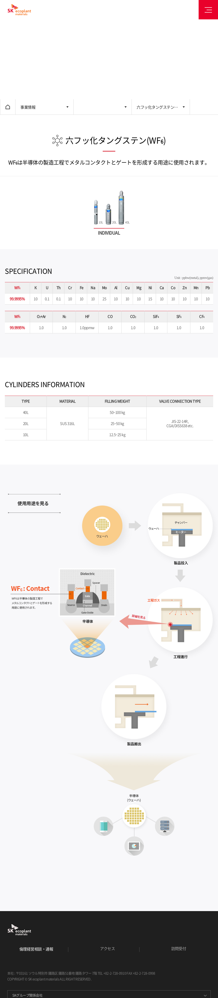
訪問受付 (178, 948)
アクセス (107, 948)
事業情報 (27, 107)
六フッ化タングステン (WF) (155, 109)
